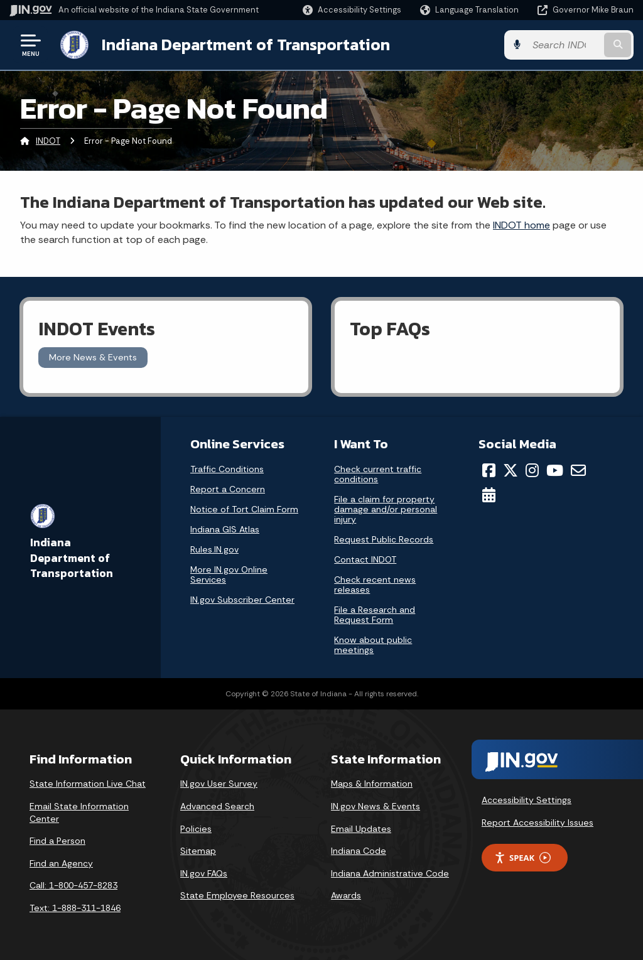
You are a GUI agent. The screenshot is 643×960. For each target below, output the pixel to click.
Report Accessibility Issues (537, 822)
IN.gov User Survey (218, 783)
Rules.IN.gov (214, 549)
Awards (346, 895)
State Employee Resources (237, 895)
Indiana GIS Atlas (224, 529)
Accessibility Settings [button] (526, 800)
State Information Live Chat (88, 783)
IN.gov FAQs (203, 873)
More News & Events (93, 357)
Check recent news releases (375, 584)
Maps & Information (372, 783)
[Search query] (563, 45)
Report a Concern (227, 489)
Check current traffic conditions (377, 474)
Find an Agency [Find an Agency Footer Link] (61, 863)
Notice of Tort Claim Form (244, 509)
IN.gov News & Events (375, 806)
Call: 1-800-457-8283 (73, 885)
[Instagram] (532, 470)
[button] (352, 10)
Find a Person (57, 840)
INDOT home (521, 225)
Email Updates (361, 828)
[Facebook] (488, 470)
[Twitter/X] (510, 470)
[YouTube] (554, 470)
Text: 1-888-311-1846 (75, 908)
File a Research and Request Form (374, 614)
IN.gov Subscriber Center (242, 599)
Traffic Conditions (227, 469)
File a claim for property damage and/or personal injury (385, 509)
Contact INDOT (365, 559)
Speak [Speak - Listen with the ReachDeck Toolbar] (522, 858)
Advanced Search (217, 806)
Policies (196, 828)
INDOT (48, 141)
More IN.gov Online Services (228, 574)
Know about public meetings (373, 644)
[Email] (578, 470)
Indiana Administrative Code (390, 873)
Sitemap (198, 850)
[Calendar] (488, 494)
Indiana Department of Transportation (246, 45)
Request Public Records (383, 539)
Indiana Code (358, 850)
